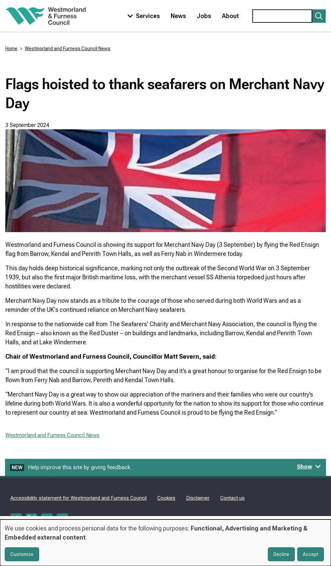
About (230, 15)
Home (11, 48)
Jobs (204, 15)
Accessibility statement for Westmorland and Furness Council (78, 498)
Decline (281, 554)
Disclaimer (198, 498)
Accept (310, 554)
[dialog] (165, 542)
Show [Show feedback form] (309, 466)
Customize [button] (21, 554)
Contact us (232, 498)
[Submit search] (319, 16)
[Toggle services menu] (142, 15)
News (178, 15)
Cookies (166, 498)
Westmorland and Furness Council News (67, 48)
